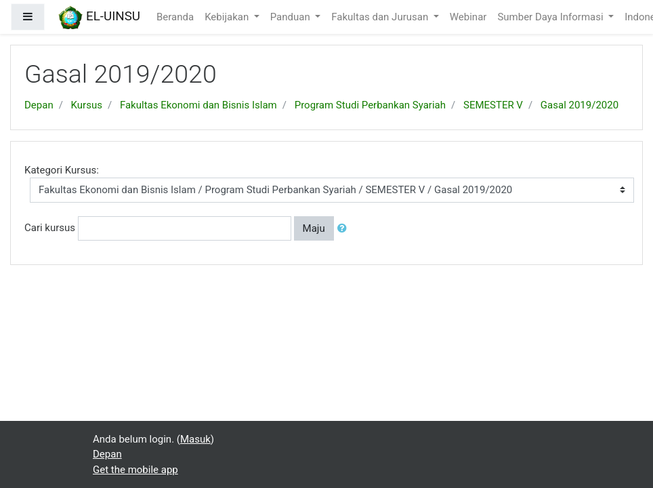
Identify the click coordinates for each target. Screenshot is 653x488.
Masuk (195, 439)
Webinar (468, 17)
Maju (314, 228)
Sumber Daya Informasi (551, 17)
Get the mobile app (135, 470)
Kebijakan (228, 17)
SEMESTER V (493, 105)
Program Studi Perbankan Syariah (370, 105)
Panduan (291, 17)
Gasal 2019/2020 (579, 105)
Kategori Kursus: (61, 170)
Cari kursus (49, 228)
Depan (39, 105)
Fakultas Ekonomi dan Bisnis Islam (198, 105)
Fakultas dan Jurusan (381, 17)
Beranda (175, 17)
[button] (345, 228)
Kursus (86, 105)
